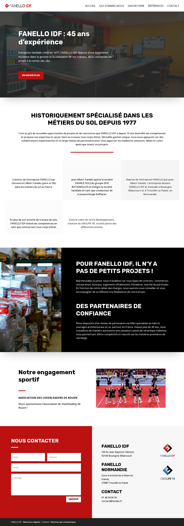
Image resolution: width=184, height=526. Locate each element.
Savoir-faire (136, 6)
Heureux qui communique (63, 522)
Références (155, 6)
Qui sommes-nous (111, 6)
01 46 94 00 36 (109, 497)
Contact (173, 6)
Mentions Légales (31, 522)
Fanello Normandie (114, 467)
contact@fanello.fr (111, 501)
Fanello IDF (115, 446)
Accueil (90, 6)
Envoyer (73, 499)
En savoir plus (31, 75)
